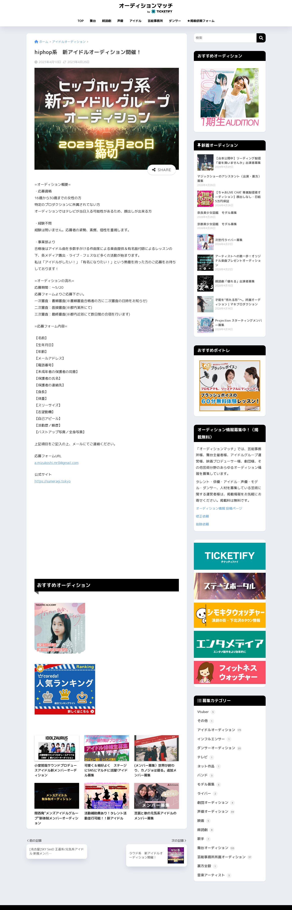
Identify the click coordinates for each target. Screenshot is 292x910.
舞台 (93, 21)
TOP (80, 21)
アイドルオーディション (219, 731)
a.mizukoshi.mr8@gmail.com (57, 462)
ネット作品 (209, 767)
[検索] (261, 37)
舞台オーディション (216, 849)
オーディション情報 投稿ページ (220, 509)
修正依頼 (203, 516)
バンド (205, 776)
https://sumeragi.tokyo (53, 481)
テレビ (205, 758)
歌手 (204, 839)
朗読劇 (106, 21)
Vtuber (206, 712)
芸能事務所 (155, 21)
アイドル (135, 21)
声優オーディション (216, 812)
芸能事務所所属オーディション (224, 858)
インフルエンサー (214, 740)
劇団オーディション (216, 803)
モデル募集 (209, 785)
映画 (204, 821)
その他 (205, 721)
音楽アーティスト (214, 876)
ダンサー (175, 21)
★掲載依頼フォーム (201, 21)
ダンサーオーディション (219, 749)
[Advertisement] (106, 531)
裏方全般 (207, 867)
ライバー (207, 794)
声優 (120, 21)
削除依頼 (203, 524)
